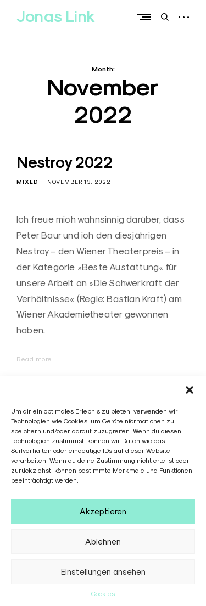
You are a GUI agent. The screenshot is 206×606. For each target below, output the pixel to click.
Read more (34, 359)
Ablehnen (103, 541)
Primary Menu (146, 17)
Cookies (103, 594)
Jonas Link (55, 16)
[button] (189, 389)
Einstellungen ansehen (103, 571)
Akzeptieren (103, 511)
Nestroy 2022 (64, 162)
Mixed (27, 181)
